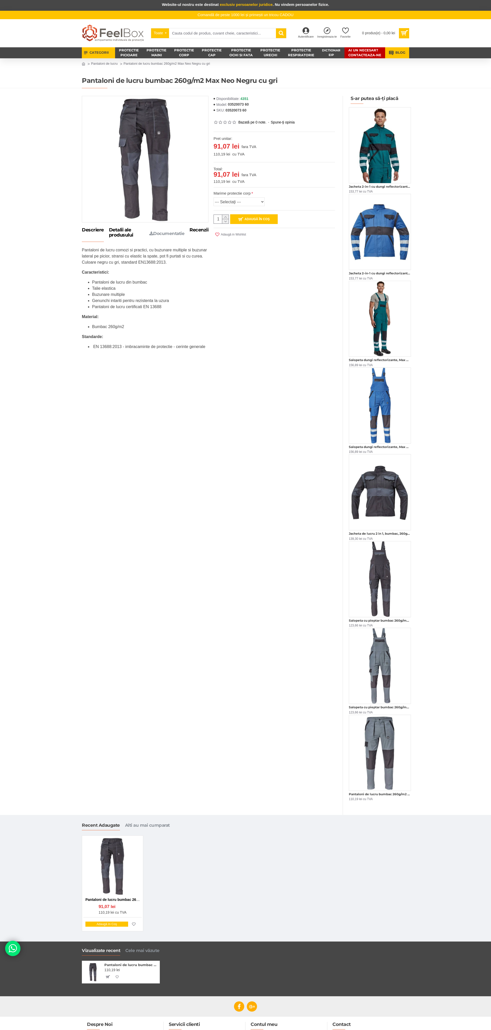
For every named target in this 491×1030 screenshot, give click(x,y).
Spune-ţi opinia (283, 122)
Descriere (93, 230)
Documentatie (167, 233)
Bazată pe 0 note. (252, 122)
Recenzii (198, 230)
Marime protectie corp (232, 193)
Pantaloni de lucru (104, 63)
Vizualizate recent (101, 950)
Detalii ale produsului (121, 233)
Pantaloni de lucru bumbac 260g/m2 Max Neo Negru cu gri (131, 965)
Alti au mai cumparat (147, 825)
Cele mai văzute (142, 950)
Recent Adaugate (101, 825)
